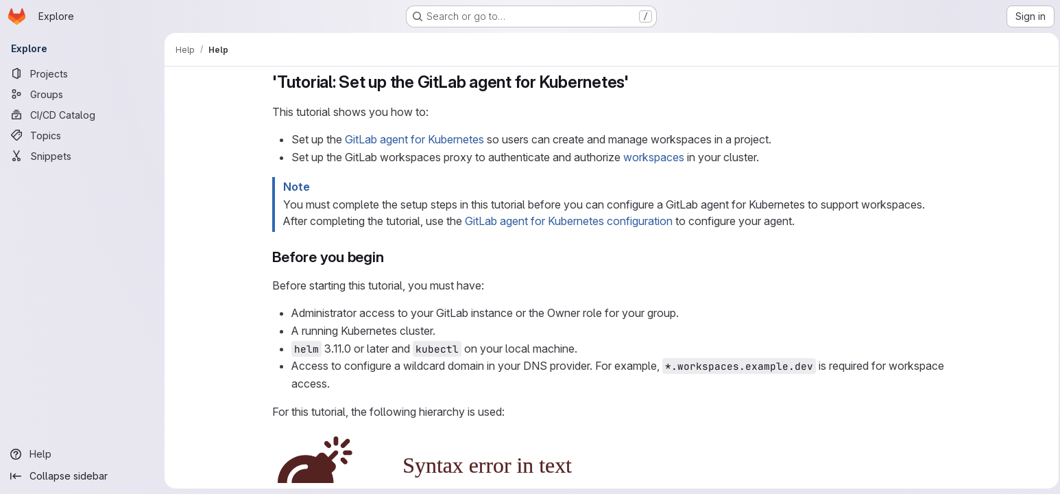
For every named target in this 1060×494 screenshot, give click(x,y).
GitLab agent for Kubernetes (412, 139)
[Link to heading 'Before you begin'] (390, 257)
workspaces (651, 157)
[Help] (82, 454)
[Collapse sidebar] (82, 476)
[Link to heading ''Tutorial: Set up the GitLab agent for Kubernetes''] (636, 82)
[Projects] (82, 73)
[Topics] (82, 135)
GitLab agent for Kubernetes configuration (567, 221)
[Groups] (82, 94)
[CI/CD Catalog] (82, 114)
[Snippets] (82, 155)
